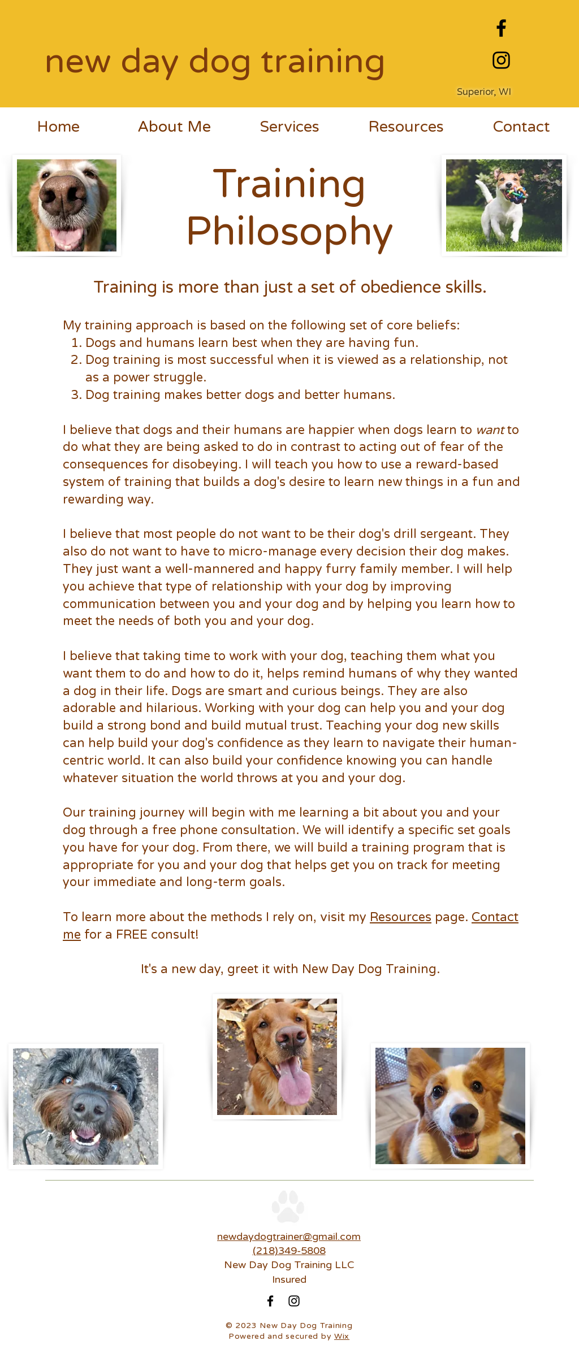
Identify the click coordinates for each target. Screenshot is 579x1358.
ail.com (344, 1236)
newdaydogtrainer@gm (272, 1236)
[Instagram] (501, 60)
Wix (341, 1336)
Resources (400, 917)
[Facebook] (501, 28)
